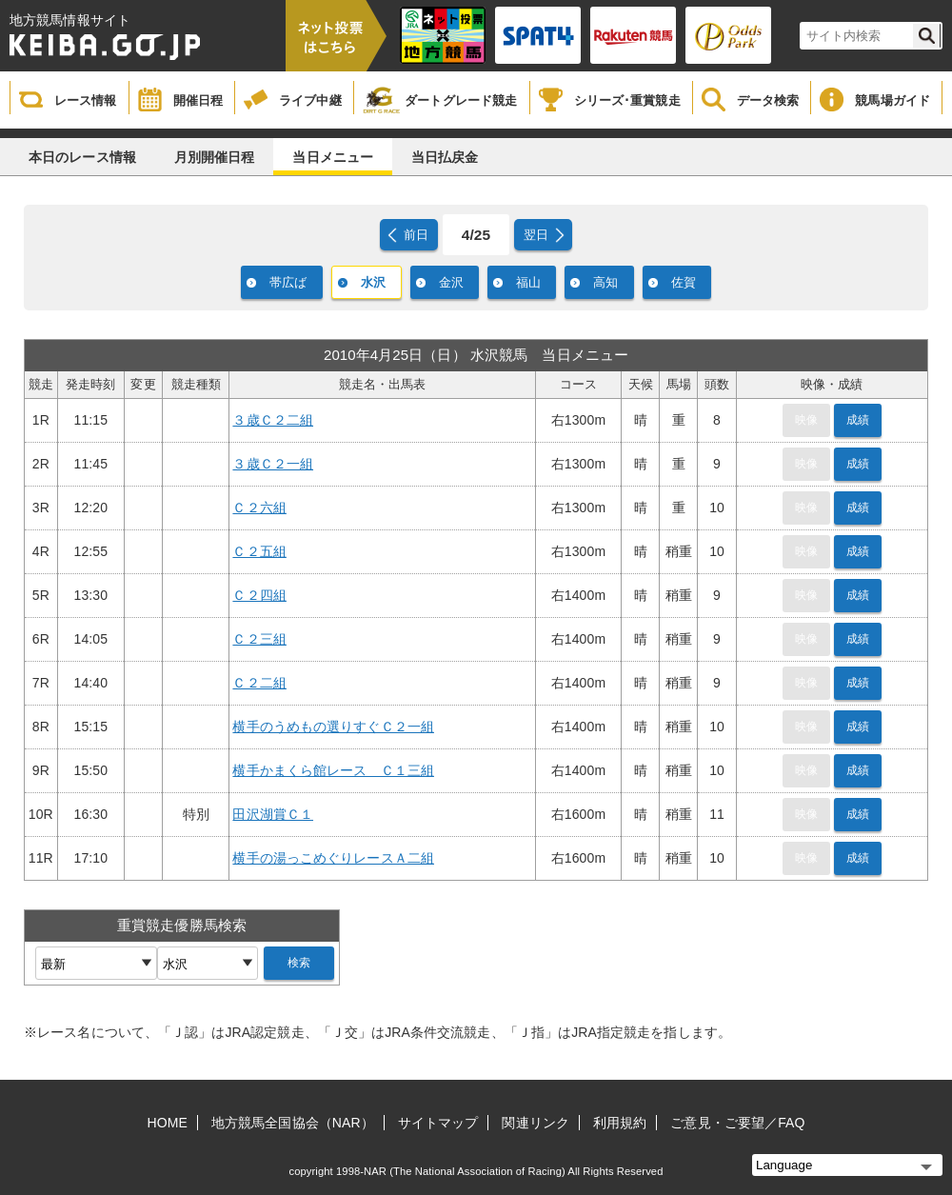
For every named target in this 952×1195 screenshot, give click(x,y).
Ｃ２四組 (259, 595)
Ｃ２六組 (259, 507)
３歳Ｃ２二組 (272, 420)
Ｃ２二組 (259, 682)
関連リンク (535, 1122)
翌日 (536, 235)
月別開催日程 (214, 157)
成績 (857, 420)
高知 (605, 282)
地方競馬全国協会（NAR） (292, 1122)
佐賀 (683, 282)
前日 (416, 235)
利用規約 (619, 1122)
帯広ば (288, 282)
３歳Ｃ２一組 (272, 463)
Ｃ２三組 (259, 639)
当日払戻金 (445, 157)
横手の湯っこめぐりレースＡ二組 (333, 858)
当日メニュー (332, 157)
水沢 (373, 282)
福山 (528, 282)
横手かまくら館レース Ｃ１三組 (333, 770)
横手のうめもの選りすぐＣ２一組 (333, 726)
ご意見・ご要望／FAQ (737, 1122)
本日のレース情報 (82, 157)
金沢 (451, 282)
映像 (806, 420)
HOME (168, 1122)
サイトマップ (438, 1122)
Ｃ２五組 (259, 551)
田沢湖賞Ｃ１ (272, 814)
